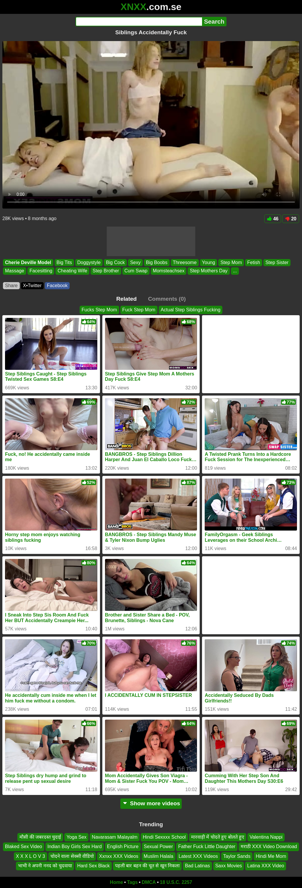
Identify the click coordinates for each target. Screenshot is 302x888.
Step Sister (276, 262)
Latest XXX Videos (198, 855)
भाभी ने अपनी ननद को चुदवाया (45, 865)
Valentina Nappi (266, 837)
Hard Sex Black (93, 865)
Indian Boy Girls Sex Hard (74, 846)
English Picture (123, 846)
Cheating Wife (72, 271)
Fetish (253, 262)
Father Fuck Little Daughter (206, 846)
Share (11, 285)
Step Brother (106, 271)
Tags (132, 882)
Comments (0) (167, 299)
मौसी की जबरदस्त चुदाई (40, 837)
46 (272, 218)
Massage (14, 271)
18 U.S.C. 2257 (176, 882)
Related (126, 299)
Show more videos (151, 803)
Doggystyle (89, 262)
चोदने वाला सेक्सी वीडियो (72, 855)
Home (116, 882)
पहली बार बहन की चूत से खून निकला (147, 865)
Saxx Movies (228, 865)
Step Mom (231, 262)
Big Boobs (157, 262)
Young (208, 262)
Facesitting (40, 271)
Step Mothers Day (208, 271)
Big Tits (64, 262)
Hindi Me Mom (271, 855)
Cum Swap (135, 271)
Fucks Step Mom (99, 309)
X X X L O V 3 (30, 855)
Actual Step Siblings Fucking (191, 309)
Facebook (57, 285)
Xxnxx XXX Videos (118, 855)
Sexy (135, 262)
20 (290, 218)
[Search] (139, 21)
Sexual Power (158, 846)
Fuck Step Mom (138, 309)
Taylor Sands (237, 855)
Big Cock (115, 262)
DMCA (149, 882)
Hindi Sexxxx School (164, 837)
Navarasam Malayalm (114, 837)
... (235, 271)
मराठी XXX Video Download (269, 846)
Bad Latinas (197, 865)
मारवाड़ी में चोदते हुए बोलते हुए (217, 837)
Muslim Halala (158, 855)
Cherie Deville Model (28, 262)
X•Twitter (32, 285)
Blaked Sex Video (23, 846)
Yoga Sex (76, 837)
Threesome (185, 262)
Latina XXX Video (265, 865)
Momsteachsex (169, 271)
